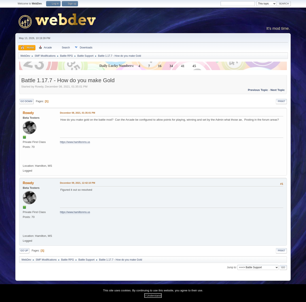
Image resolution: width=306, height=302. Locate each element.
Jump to (231, 267)
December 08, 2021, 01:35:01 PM (77, 112)
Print (281, 101)
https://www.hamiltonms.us (75, 142)
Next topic (278, 90)
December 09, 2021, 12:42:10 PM (77, 183)
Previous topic (258, 90)
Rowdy (28, 113)
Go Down (26, 101)
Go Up (24, 250)
